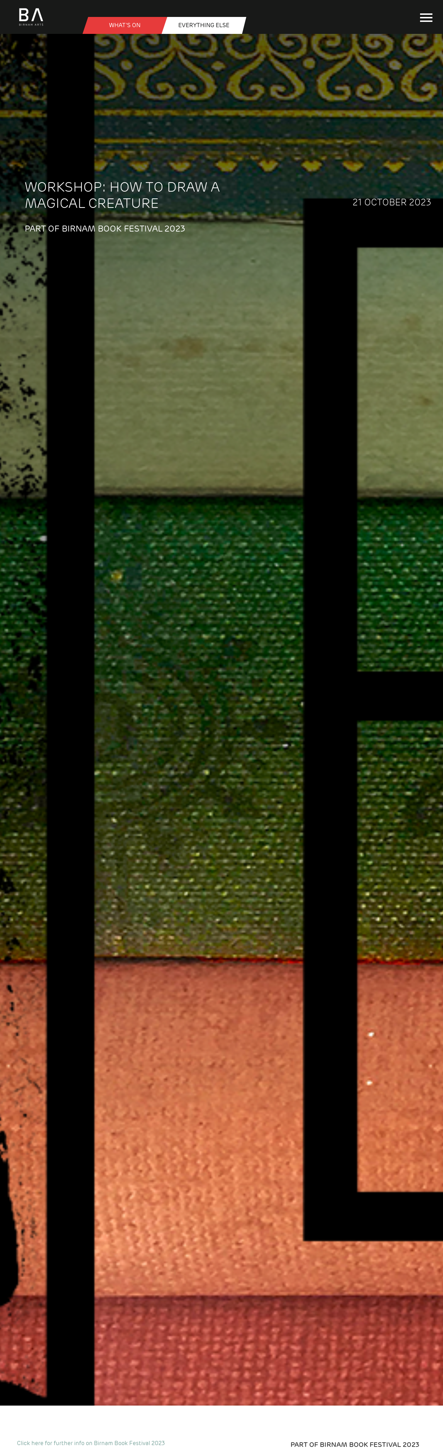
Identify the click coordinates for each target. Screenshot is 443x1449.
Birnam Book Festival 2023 (369, 1444)
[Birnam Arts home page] (31, 26)
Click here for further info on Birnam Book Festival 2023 (91, 1443)
